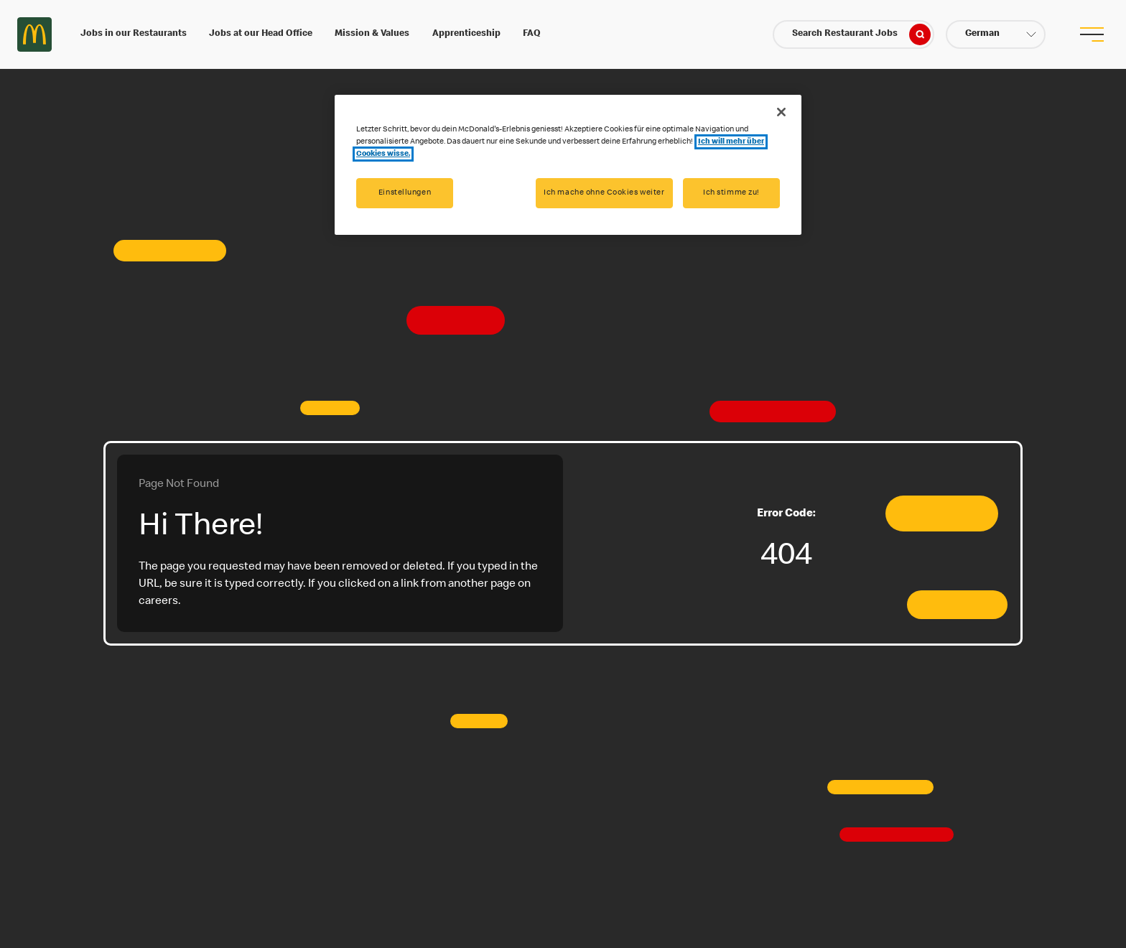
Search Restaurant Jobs (861, 34)
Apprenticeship (466, 34)
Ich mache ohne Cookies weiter (604, 193)
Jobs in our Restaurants (133, 34)
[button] (996, 34)
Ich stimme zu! (731, 193)
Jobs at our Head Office (260, 34)
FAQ (532, 34)
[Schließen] (781, 112)
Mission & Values (372, 34)
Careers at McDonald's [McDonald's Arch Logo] (34, 34)
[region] (568, 165)
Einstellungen (404, 193)
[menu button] (1091, 34)
